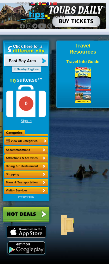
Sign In (26, 121)
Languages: (22, 3)
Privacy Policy (26, 196)
